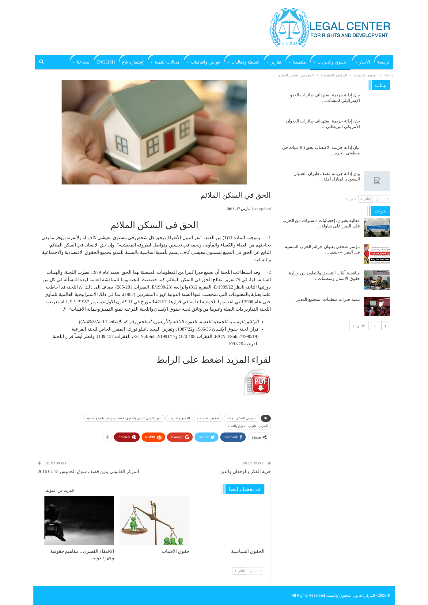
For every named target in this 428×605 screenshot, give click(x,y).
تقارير (276, 62)
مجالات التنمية (167, 62)
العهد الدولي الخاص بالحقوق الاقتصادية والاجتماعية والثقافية (123, 418)
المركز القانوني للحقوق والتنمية (248, 426)
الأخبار (364, 62)
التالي (240, 571)
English (106, 62)
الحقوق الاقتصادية (208, 418)
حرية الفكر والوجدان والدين (245, 471)
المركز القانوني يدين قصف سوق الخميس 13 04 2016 (88, 471)
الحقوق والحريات (332, 62)
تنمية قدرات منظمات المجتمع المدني (327, 299)
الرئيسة (384, 62)
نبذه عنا (83, 62)
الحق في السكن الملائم (242, 418)
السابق (256, 571)
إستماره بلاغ (132, 62)
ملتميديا (299, 62)
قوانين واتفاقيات (205, 62)
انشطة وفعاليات (245, 62)
